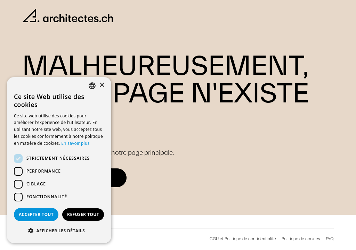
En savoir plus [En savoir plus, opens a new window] (75, 143)
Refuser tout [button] (83, 214)
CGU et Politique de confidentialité (243, 239)
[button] (59, 231)
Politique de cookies (301, 239)
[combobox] (92, 85)
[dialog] (59, 160)
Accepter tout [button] (36, 214)
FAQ (330, 239)
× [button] (101, 85)
